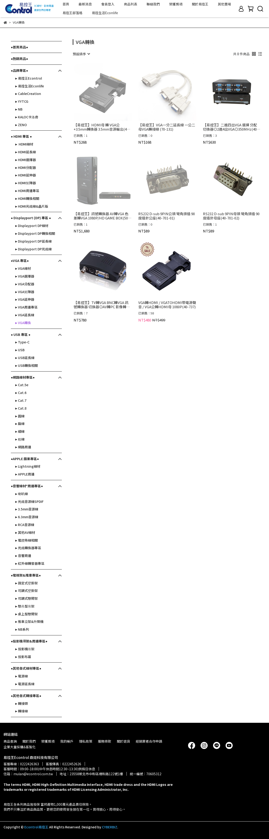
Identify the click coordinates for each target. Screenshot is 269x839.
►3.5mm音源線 (26, 509)
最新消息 (85, 4)
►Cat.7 (20, 400)
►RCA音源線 (24, 524)
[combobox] (81, 54)
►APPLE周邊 (24, 474)
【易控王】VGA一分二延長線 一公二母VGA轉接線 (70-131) (166, 127)
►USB (20, 349)
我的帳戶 (66, 741)
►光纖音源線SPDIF (29, 501)
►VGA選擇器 (24, 276)
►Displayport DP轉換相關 (35, 233)
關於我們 (29, 741)
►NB (18, 109)
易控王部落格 (72, 12)
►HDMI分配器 (25, 167)
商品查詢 (10, 741)
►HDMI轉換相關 (27, 198)
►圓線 (20, 416)
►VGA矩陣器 (24, 291)
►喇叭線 (21, 493)
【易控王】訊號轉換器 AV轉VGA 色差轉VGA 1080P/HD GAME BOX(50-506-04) (101, 216)
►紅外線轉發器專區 (29, 563)
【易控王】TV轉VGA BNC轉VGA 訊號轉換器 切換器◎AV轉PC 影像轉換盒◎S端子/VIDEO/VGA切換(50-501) (102, 304)
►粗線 (20, 439)
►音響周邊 (23, 555)
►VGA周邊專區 (26, 307)
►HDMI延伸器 (25, 175)
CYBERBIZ (109, 827)
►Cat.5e (21, 384)
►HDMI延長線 (25, 152)
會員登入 (107, 4)
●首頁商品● (19, 47)
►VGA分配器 (24, 284)
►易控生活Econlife (29, 86)
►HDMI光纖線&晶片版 (31, 206)
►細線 (20, 431)
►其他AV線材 (25, 532)
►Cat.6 (20, 392)
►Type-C (22, 342)
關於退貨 (123, 741)
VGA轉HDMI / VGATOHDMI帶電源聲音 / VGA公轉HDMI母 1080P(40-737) (167, 304)
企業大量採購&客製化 (20, 747)
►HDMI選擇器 (25, 159)
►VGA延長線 (24, 314)
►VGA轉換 (23, 322)
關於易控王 (200, 4)
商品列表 (130, 4)
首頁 (66, 4)
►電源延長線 (24, 683)
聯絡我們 (153, 4)
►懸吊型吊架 (24, 606)
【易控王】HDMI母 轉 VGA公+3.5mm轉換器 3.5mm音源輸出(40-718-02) (102, 127)
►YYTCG (21, 101)
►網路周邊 (23, 447)
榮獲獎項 (175, 4)
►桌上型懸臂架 (26, 614)
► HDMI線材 (24, 144)
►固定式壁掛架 (26, 583)
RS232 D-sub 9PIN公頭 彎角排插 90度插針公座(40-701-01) (166, 216)
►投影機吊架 (24, 648)
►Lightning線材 (27, 466)
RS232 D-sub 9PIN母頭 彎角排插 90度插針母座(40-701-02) (231, 216)
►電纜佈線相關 (26, 540)
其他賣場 (224, 4)
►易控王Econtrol (28, 78)
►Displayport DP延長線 (33, 241)
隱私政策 (85, 741)
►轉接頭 (21, 703)
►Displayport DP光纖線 (33, 249)
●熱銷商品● (19, 58)
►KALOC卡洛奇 (26, 117)
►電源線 (21, 676)
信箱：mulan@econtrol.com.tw (28, 773)
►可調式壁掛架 (26, 590)
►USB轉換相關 (26, 365)
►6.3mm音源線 (26, 516)
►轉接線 (21, 711)
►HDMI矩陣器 (25, 182)
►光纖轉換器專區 (28, 547)
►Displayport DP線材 (31, 225)
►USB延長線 (24, 357)
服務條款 (104, 741)
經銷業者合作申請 (149, 741)
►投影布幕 (23, 656)
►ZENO (21, 124)
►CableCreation (28, 93)
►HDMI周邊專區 (27, 190)
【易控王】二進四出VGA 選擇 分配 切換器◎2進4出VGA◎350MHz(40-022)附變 (230, 127)
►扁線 (20, 423)
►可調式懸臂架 (26, 598)
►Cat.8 (20, 408)
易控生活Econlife (105, 12)
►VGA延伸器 (24, 299)
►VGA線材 (23, 268)
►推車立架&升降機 (29, 621)
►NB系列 (22, 629)
